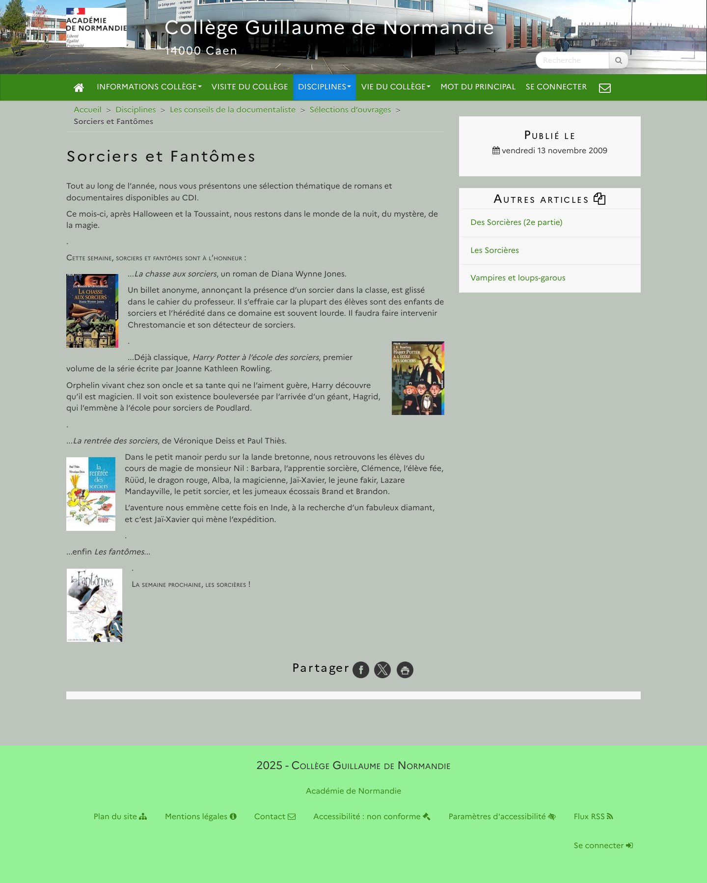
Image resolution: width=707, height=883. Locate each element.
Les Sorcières (494, 250)
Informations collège (149, 87)
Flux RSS (593, 817)
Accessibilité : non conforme (372, 817)
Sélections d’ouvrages (350, 110)
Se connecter (556, 87)
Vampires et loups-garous (518, 278)
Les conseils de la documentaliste (233, 110)
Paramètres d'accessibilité (502, 817)
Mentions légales (201, 817)
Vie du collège (396, 87)
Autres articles (549, 199)
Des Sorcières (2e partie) (516, 222)
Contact (275, 817)
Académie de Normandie (354, 791)
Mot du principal (478, 87)
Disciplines (325, 87)
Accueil (88, 110)
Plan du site (120, 817)
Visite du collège (250, 87)
